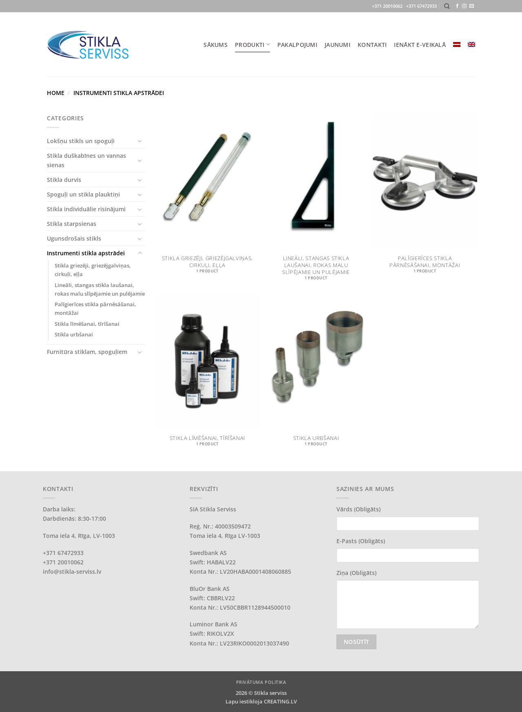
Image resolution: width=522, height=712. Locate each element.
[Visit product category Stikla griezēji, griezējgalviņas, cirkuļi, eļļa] (207, 201)
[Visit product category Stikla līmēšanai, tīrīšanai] (207, 374)
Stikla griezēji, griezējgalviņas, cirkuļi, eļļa (93, 270)
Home (55, 93)
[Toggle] (140, 140)
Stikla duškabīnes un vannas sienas (86, 160)
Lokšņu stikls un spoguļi (81, 141)
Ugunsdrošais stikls (74, 238)
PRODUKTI (252, 44)
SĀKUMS (215, 45)
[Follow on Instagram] (464, 6)
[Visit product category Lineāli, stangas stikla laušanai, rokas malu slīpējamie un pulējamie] (316, 201)
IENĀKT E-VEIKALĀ (420, 45)
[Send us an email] (471, 6)
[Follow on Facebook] (457, 6)
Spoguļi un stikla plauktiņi (83, 194)
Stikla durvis (64, 180)
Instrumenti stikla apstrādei (86, 253)
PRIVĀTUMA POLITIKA (261, 682)
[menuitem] (456, 44)
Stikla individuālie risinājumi (86, 209)
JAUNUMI (337, 45)
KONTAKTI (372, 45)
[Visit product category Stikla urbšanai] (316, 374)
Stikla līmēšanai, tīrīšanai (87, 323)
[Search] (447, 6)
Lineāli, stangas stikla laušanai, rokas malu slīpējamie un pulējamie (100, 289)
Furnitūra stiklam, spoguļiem (87, 352)
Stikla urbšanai (74, 334)
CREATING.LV (280, 701)
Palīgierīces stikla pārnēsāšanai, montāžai (95, 308)
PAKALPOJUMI (297, 45)
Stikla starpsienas (71, 224)
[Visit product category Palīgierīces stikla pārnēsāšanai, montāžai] (424, 201)
